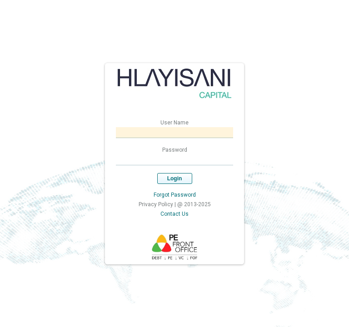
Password (174, 150)
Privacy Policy (156, 204)
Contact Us (174, 214)
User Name (174, 122)
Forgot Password (175, 195)
